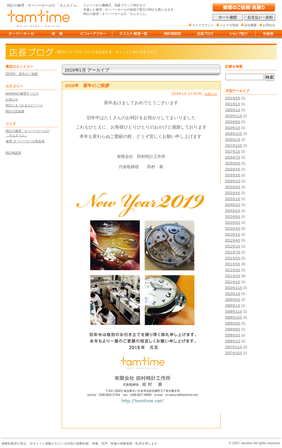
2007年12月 (233, 347)
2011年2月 (233, 276)
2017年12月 (233, 145)
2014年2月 (233, 205)
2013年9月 (233, 216)
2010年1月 (233, 293)
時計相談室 (13, 152)
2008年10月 (233, 317)
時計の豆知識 (15, 111)
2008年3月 (233, 335)
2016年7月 (233, 157)
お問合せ (269, 25)
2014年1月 (233, 210)
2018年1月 (233, 139)
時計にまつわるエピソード (24, 105)
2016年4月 (233, 169)
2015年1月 (233, 199)
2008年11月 (233, 311)
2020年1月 (233, 110)
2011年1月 (233, 282)
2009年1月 (233, 305)
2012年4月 (233, 240)
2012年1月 (233, 246)
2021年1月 (233, 104)
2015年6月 (233, 187)
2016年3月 (233, 175)
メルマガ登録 (229, 25)
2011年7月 (233, 252)
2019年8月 (233, 122)
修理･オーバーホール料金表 (25, 141)
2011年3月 (233, 270)
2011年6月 (233, 258)
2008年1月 (233, 341)
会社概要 (250, 25)
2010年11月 (233, 288)
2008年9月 (233, 323)
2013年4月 (233, 228)
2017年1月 (233, 151)
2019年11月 (233, 116)
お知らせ (12, 99)
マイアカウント (203, 25)
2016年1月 (233, 181)
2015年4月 (233, 193)
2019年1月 (233, 127)
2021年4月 (233, 98)
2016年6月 (233, 163)
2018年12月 (233, 133)
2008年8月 (233, 329)
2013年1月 (233, 234)
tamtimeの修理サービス (22, 93)
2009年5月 (233, 299)
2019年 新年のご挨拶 (22, 73)
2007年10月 (233, 353)
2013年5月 (233, 222)
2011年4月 (233, 264)
